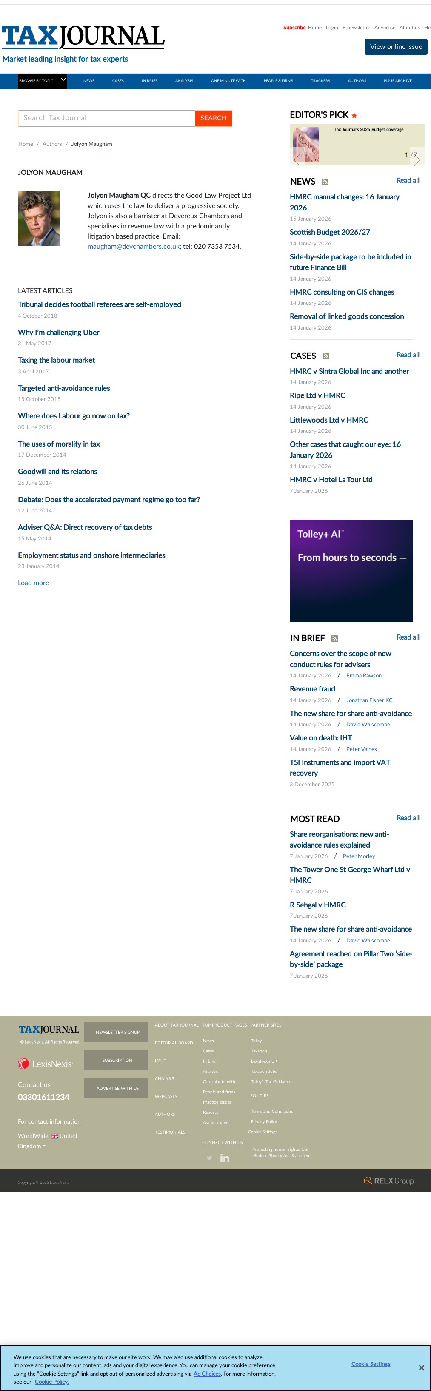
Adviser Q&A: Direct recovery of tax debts (85, 527)
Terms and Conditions (272, 1111)
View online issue (396, 46)
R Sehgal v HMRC (317, 905)
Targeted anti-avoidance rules (64, 388)
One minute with (219, 1082)
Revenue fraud (312, 689)
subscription (117, 1060)
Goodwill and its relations (57, 471)
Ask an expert (216, 1123)
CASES (118, 81)
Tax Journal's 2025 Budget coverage (368, 130)
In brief (210, 1061)
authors (165, 1114)
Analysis (210, 1072)
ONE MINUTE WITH (228, 81)
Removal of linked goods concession (347, 316)
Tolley (256, 1041)
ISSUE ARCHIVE (398, 81)
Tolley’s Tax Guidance (271, 1082)
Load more (33, 583)
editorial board (174, 1043)
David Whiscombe (368, 725)
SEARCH (213, 118)
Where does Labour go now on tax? (74, 416)
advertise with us (118, 1089)
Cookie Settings (262, 1132)
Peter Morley (359, 856)
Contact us (34, 1084)
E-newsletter (356, 27)
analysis (164, 1079)
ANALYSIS (184, 81)
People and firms (219, 1092)
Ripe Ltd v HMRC (317, 395)
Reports (210, 1112)
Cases (208, 1051)
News (208, 1041)
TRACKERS (320, 81)
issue (160, 1061)
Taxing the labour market (56, 360)
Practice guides (217, 1102)
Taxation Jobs (264, 1072)
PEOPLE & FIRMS (278, 81)
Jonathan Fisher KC (369, 700)
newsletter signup (118, 1032)
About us (410, 27)
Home (315, 27)
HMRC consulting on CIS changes (342, 292)
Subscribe (294, 27)
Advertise (384, 27)
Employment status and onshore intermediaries (91, 555)
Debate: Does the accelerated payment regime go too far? (109, 499)
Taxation (259, 1051)
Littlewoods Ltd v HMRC (329, 420)
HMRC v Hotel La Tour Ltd (331, 480)
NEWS (88, 81)
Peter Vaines (361, 749)
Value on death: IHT (321, 738)
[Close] (421, 1372)
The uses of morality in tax (59, 444)
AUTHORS (357, 81)
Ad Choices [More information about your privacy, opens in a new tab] (207, 1378)
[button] (297, 160)
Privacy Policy (264, 1122)
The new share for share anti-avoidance (351, 713)
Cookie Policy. (52, 1386)
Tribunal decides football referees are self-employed (99, 304)
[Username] (106, 118)
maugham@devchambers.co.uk (134, 246)
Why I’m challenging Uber (58, 332)
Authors (52, 144)
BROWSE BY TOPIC (42, 79)
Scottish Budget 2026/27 (330, 232)
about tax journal (177, 1025)
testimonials (170, 1132)
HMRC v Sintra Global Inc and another (349, 371)
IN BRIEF (149, 81)
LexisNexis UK (264, 1061)
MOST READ (315, 819)
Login (332, 27)
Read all (408, 180)
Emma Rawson (364, 676)
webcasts (166, 1097)
